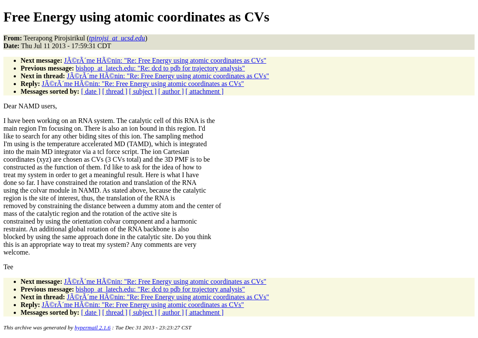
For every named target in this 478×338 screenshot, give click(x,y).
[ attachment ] (204, 91)
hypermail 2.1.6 (93, 327)
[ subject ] (143, 91)
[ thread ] (114, 91)
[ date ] (90, 91)
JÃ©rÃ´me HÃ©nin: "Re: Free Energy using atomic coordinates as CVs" (165, 60)
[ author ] (171, 91)
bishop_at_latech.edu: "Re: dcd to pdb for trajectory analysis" (160, 68)
